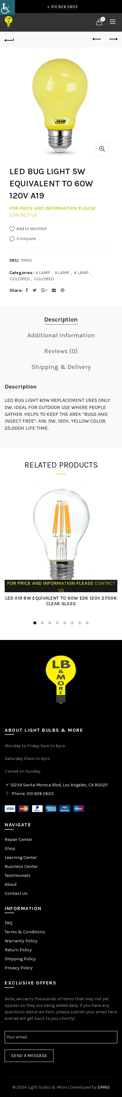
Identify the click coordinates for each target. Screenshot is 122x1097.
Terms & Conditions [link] (25, 932)
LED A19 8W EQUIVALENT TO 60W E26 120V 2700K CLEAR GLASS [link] (61, 600)
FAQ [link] (8, 923)
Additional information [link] (61, 335)
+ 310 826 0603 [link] (62, 6)
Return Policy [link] (18, 950)
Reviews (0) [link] (61, 351)
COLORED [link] (20, 279)
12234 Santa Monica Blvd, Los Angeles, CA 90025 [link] (59, 785)
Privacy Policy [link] (19, 967)
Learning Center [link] (21, 857)
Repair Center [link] (18, 839)
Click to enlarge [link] (102, 149)
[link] (7, 7)
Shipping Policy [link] (20, 959)
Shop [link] (10, 848)
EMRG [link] (104, 1087)
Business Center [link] (21, 866)
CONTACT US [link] (23, 215)
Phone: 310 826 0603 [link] (33, 793)
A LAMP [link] (42, 272)
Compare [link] (26, 238)
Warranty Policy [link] (21, 941)
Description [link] (61, 319)
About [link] (11, 884)
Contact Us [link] (16, 893)
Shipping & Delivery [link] (61, 367)
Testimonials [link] (17, 875)
